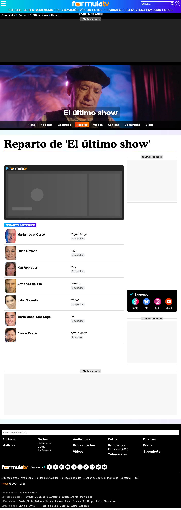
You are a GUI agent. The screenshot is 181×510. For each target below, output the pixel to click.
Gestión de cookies (94, 478)
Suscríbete (151, 451)
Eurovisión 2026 (118, 449)
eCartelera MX (70, 497)
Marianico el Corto (31, 234)
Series (29, 10)
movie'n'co (86, 497)
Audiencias (44, 10)
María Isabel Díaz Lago (34, 317)
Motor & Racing (69, 506)
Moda (30, 501)
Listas (41, 447)
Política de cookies (71, 478)
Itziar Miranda (27, 300)
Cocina (77, 501)
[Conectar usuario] (177, 3)
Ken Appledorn (28, 267)
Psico (99, 501)
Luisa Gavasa (27, 251)
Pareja (49, 501)
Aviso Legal (27, 478)
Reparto (82, 125)
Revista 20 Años (90, 14)
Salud (68, 501)
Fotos (97, 10)
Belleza (39, 501)
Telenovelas (134, 10)
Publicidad (112, 478)
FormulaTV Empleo (34, 497)
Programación (66, 10)
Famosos (153, 10)
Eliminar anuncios (91, 19)
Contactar (126, 478)
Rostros (149, 439)
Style (32, 506)
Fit (84, 501)
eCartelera (53, 497)
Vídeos (85, 10)
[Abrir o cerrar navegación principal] (3, 3)
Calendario (44, 443)
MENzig (22, 506)
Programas (113, 10)
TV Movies (44, 450)
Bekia (22, 501)
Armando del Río (29, 284)
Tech (44, 506)
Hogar (90, 501)
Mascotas (109, 501)
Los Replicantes (27, 492)
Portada (8, 439)
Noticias (15, 10)
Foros (167, 10)
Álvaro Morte (27, 333)
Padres (59, 501)
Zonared (84, 506)
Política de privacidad (47, 478)
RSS (136, 478)
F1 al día (53, 506)
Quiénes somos (10, 478)
